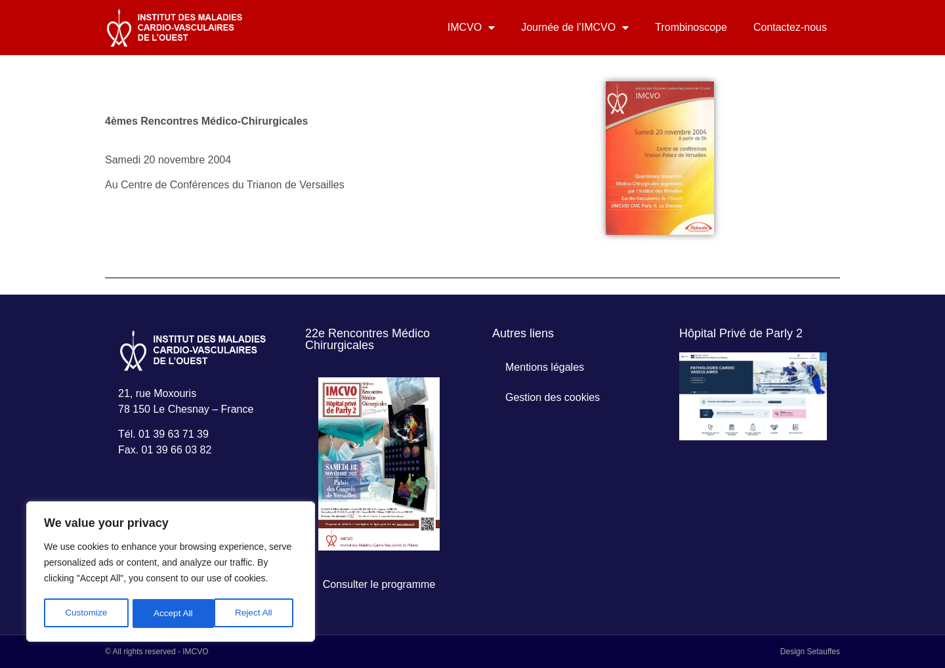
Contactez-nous (790, 27)
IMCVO (471, 27)
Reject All (172, 613)
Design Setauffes (810, 651)
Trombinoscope (691, 27)
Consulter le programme (379, 584)
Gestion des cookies (552, 397)
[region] (170, 573)
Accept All (257, 613)
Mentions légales (544, 367)
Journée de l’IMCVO (575, 27)
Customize (86, 613)
